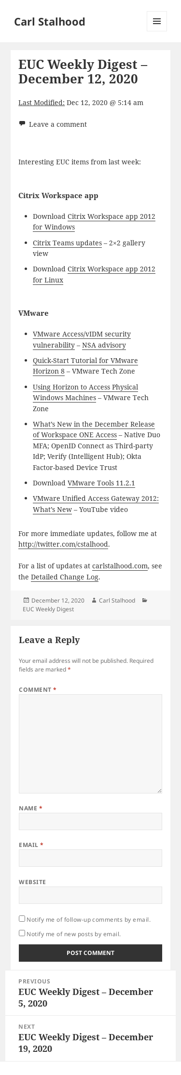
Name (30, 808)
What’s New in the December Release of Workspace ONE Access (94, 429)
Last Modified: (41, 102)
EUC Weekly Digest (48, 609)
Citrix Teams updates (67, 242)
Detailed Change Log (64, 576)
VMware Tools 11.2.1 (101, 482)
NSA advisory (104, 344)
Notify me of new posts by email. (74, 934)
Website (32, 882)
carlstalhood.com (120, 565)
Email (31, 845)
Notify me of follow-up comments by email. (89, 919)
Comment (37, 689)
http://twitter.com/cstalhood (63, 544)
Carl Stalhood (49, 21)
